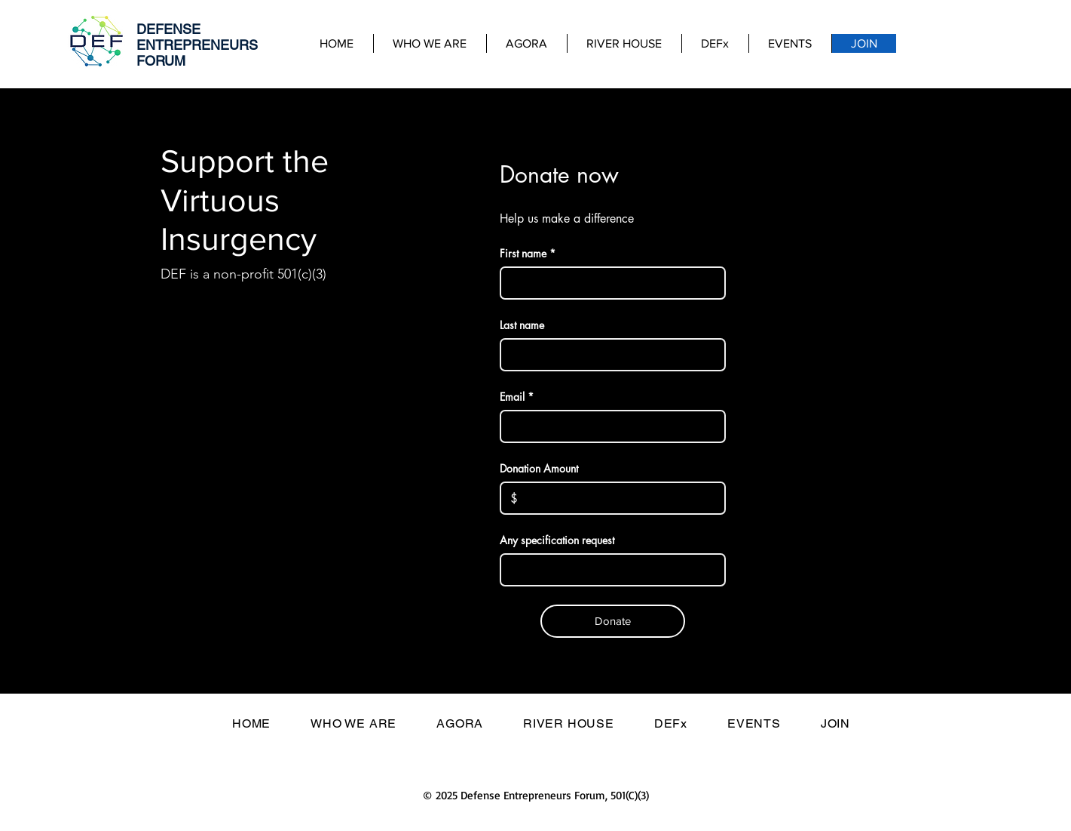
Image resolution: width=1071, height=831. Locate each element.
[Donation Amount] (616, 498)
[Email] (608, 426)
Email (517, 396)
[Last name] (608, 355)
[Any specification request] (608, 570)
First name (527, 253)
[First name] (608, 283)
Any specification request (557, 540)
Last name (522, 325)
